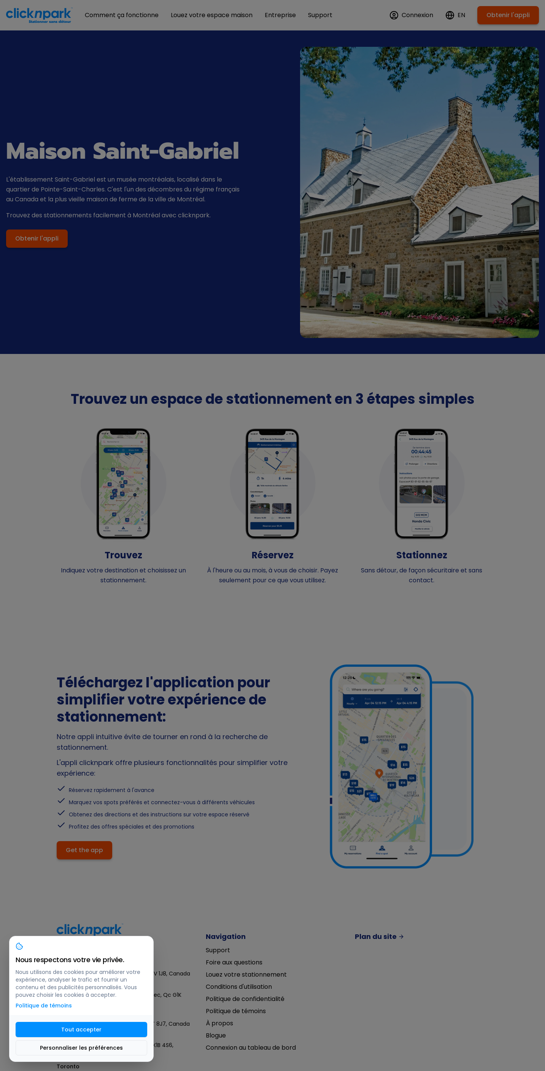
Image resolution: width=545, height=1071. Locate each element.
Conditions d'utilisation (239, 986)
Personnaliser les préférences (81, 1048)
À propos (219, 1023)
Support (218, 950)
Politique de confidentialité (245, 998)
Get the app (84, 850)
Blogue (216, 1035)
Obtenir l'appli (508, 15)
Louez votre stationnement (246, 974)
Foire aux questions (234, 962)
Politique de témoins (236, 1011)
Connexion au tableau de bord (251, 1047)
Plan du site (379, 936)
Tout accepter (81, 1029)
